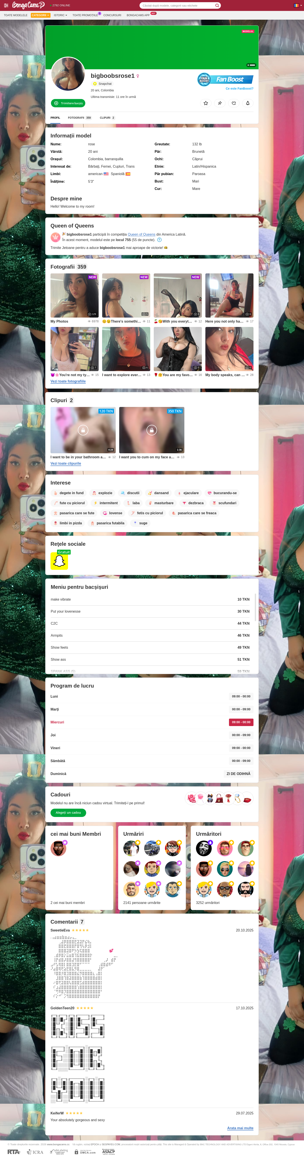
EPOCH (95, 1144)
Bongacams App (139, 15)
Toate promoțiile (86, 15)
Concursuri (112, 15)
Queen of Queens (141, 234)
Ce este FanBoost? (239, 88)
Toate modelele (16, 15)
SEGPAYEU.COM (111, 1144)
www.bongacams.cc (58, 1144)
